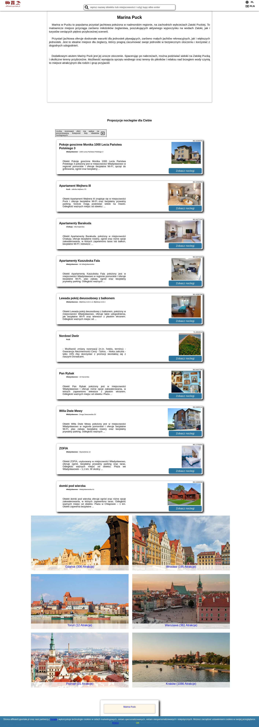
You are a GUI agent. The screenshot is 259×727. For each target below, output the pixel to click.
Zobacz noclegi (185, 170)
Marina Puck (129, 707)
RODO (115, 723)
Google (53, 719)
